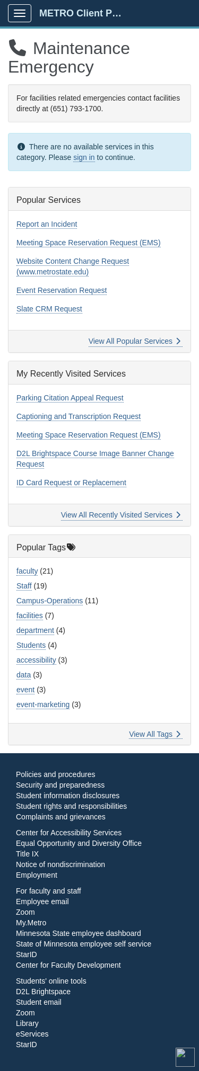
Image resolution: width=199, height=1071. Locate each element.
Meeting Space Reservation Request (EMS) (88, 242)
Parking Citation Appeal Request (70, 398)
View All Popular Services (134, 341)
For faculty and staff (48, 891)
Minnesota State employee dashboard (78, 933)
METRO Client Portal (85, 13)
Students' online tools (51, 981)
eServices (32, 1034)
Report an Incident (46, 224)
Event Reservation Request (61, 290)
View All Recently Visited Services (120, 515)
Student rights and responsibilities (71, 806)
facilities (29, 615)
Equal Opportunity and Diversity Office (79, 843)
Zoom (25, 912)
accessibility (36, 660)
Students (31, 645)
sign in (83, 157)
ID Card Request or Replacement (71, 482)
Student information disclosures (67, 795)
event (25, 689)
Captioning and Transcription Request (78, 416)
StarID (26, 954)
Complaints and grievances (61, 817)
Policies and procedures (55, 774)
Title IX (27, 854)
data (23, 675)
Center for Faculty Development (68, 965)
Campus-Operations (49, 600)
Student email (39, 1002)
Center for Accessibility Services (69, 832)
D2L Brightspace (43, 991)
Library (27, 1023)
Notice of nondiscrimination (60, 864)
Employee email (42, 901)
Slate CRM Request (49, 309)
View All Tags (154, 734)
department (35, 630)
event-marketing (43, 704)
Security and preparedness (60, 785)
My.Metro (31, 922)
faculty (27, 571)
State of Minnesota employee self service (83, 944)
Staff (24, 586)
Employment (36, 875)
